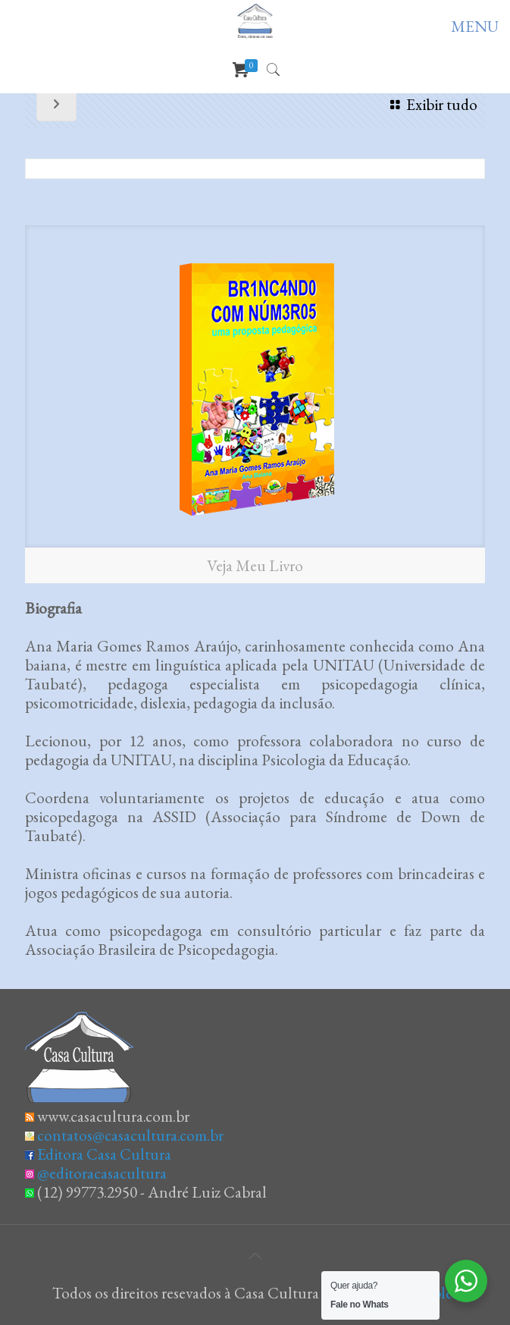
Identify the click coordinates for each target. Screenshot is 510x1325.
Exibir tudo (430, 104)
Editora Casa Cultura (104, 1154)
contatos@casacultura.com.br (130, 1135)
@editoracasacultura (102, 1173)
